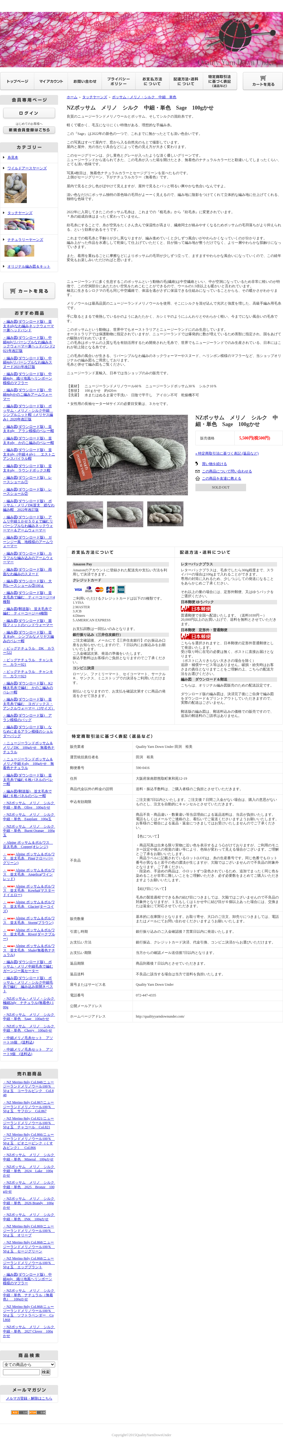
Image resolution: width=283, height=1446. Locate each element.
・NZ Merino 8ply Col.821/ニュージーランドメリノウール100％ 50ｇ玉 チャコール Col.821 (29, 1122)
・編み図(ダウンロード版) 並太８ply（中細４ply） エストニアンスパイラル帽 (29, 454)
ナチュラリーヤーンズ (29, 248)
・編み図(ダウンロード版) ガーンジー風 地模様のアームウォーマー (28, 541)
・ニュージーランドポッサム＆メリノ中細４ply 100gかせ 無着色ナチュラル (28, 763)
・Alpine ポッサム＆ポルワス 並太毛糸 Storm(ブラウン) (29, 920)
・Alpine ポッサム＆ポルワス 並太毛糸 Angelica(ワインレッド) (29, 874)
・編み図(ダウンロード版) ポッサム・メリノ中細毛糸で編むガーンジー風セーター (28, 966)
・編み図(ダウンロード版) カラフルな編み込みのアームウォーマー (28, 557)
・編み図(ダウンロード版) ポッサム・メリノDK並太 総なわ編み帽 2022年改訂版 (29, 505)
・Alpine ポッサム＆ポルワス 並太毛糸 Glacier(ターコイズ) (29, 906)
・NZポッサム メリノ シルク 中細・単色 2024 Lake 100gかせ (30, 1171)
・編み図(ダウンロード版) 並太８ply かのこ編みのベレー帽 (28, 440)
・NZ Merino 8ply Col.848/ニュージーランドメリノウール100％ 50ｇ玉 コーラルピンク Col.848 (29, 1088)
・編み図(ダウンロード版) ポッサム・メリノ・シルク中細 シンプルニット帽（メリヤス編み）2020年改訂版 (28, 412)
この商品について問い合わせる (227, 471)
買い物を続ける (214, 464)
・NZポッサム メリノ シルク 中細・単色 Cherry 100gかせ (30, 1028)
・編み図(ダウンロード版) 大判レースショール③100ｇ (27, 583)
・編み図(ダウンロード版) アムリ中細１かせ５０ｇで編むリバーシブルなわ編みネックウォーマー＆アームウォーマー (28, 523)
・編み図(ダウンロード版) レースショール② (27, 491)
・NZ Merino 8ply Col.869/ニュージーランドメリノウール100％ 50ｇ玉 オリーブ (29, 1230)
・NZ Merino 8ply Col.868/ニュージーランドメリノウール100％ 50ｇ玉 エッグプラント (29, 1262)
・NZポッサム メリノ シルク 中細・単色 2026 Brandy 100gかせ (30, 1203)
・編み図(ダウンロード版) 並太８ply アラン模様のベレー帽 (28, 429)
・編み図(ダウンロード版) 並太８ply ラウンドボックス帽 (27, 468)
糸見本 (12, 157)
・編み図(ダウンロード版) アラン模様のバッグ (27, 717)
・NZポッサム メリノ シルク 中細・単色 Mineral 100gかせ (30, 1157)
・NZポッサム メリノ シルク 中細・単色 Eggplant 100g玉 (30, 816)
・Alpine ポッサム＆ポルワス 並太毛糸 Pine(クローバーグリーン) (29, 858)
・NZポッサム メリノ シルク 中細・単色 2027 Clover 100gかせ (30, 1331)
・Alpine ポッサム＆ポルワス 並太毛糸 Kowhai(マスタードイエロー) (29, 890)
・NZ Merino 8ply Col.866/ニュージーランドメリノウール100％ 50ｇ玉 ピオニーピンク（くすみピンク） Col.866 (29, 1141)
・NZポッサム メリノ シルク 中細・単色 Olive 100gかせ (30, 805)
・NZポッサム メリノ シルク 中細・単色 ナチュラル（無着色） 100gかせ (30, 1295)
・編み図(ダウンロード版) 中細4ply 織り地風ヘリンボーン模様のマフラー (27, 378)
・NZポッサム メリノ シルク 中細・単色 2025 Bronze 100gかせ (30, 1186)
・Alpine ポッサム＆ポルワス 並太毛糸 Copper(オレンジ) (28, 844)
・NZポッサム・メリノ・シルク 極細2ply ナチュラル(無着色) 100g (30, 1002)
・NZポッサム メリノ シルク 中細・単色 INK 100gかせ (30, 1217)
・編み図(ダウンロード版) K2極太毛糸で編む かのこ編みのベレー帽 (28, 687)
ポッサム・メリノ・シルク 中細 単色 (144, 97)
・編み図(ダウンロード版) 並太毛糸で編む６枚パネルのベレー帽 (28, 779)
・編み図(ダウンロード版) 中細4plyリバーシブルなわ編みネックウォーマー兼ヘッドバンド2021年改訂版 (29, 344)
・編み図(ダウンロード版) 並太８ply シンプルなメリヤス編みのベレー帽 (28, 636)
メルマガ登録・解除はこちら (29, 1398)
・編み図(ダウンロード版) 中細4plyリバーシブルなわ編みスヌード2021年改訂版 (27, 362)
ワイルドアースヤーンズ (29, 185)
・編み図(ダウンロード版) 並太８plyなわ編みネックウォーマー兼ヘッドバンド (28, 325)
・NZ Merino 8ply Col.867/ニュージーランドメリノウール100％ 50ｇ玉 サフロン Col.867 (29, 1106)
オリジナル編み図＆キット (28, 266)
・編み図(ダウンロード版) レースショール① (27, 479)
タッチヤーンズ (29, 221)
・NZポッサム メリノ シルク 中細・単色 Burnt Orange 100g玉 (30, 830)
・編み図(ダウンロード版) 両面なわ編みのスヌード (27, 571)
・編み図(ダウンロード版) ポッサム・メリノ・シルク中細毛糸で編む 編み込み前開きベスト (28, 984)
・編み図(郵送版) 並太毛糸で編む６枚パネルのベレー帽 (27, 793)
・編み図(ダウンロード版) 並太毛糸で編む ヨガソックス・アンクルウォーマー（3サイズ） (29, 703)
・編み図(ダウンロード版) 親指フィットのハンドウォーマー (28, 623)
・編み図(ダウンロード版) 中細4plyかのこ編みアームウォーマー (27, 394)
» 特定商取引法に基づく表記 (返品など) (227, 453)
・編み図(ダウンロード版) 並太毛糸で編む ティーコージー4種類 (29, 597)
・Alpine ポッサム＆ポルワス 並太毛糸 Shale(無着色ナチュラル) (29, 950)
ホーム (72, 97)
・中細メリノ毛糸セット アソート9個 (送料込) (28, 1051)
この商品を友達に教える (221, 478)
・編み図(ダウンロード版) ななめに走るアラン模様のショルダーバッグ (28, 731)
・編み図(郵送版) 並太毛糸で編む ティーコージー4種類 (27, 611)
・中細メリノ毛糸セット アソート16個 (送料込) (28, 1040)
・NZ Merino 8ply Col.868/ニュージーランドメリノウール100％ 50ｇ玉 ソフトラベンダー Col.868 (29, 1313)
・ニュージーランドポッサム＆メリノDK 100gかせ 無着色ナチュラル (29, 747)
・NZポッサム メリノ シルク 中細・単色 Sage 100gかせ (30, 1017)
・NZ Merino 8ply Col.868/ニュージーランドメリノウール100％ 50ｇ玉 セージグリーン (29, 1246)
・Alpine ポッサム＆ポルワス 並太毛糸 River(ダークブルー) (29, 934)
